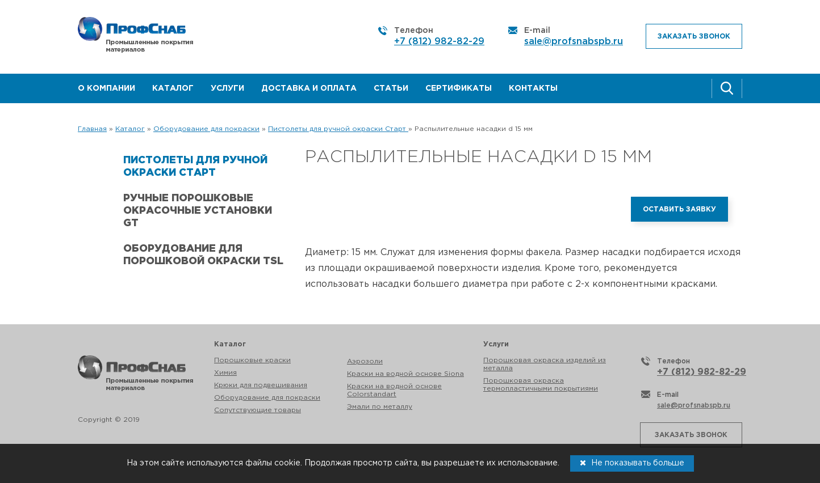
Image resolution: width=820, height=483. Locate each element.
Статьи (391, 88)
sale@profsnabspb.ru (573, 41)
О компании (106, 88)
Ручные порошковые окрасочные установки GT (197, 211)
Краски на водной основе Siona (405, 374)
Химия (225, 373)
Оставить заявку (679, 209)
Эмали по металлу (379, 407)
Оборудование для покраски (267, 398)
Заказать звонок (694, 36)
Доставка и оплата (309, 88)
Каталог (173, 88)
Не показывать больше (632, 463)
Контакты (533, 88)
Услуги (227, 88)
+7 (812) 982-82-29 (439, 41)
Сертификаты (458, 88)
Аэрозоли (365, 361)
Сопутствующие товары (257, 410)
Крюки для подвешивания (260, 385)
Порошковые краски (252, 360)
